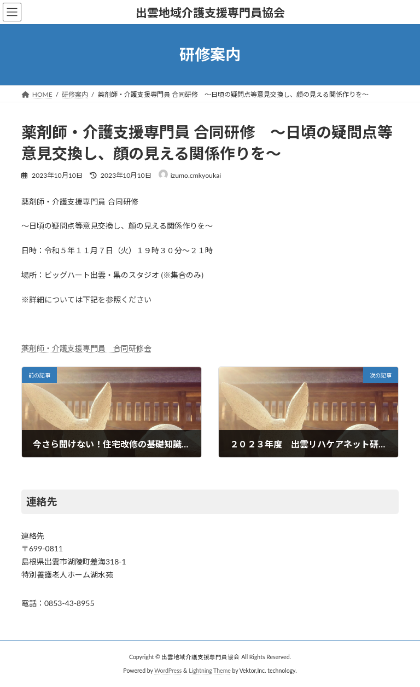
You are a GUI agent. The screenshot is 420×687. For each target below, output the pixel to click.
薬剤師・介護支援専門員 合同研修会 (86, 348)
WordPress (168, 670)
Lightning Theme (210, 670)
